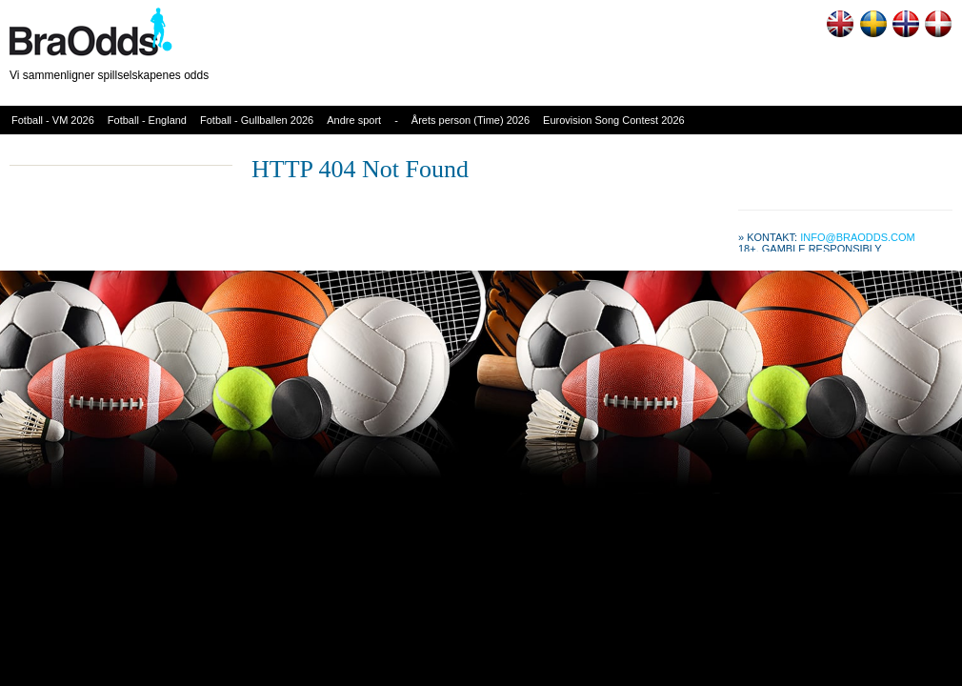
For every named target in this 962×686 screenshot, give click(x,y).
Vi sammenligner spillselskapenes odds (109, 75)
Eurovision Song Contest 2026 (614, 120)
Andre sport (354, 120)
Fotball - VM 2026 (52, 120)
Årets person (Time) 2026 (470, 120)
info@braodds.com (857, 237)
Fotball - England (147, 120)
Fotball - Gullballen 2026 (256, 120)
